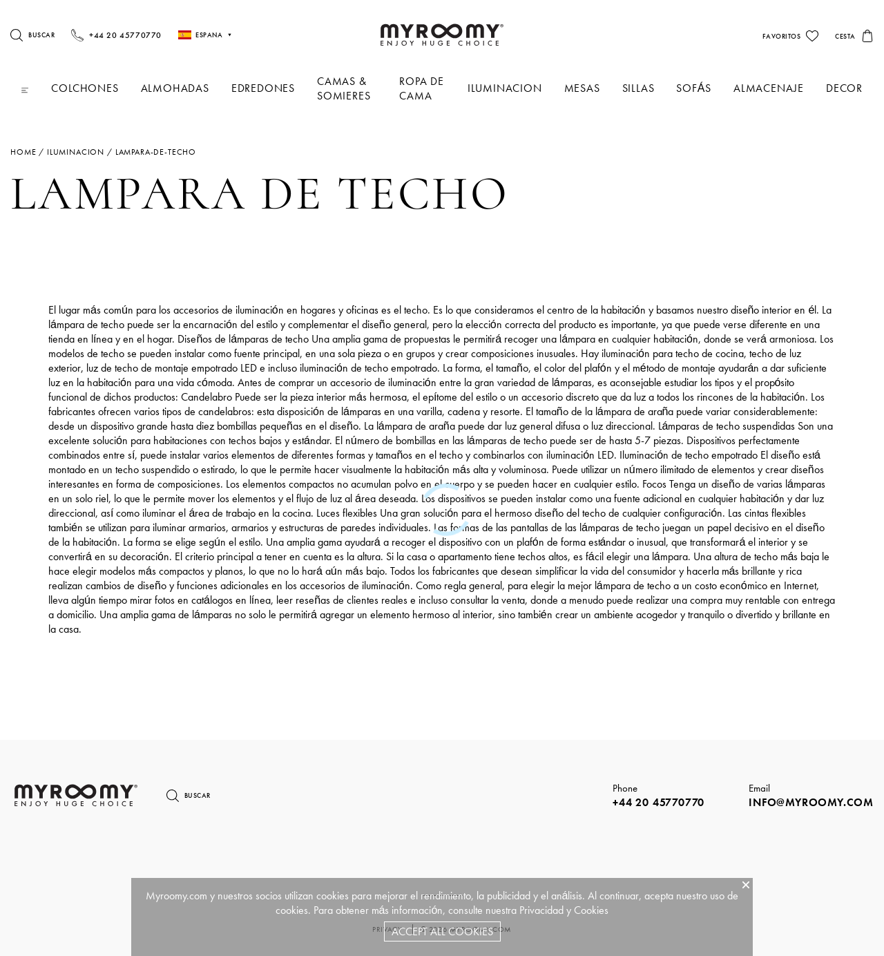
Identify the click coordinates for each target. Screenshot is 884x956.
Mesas (582, 88)
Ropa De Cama (421, 88)
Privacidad (541, 910)
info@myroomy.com (811, 802)
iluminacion (505, 88)
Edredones (263, 88)
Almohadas (175, 88)
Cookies (591, 910)
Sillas (638, 88)
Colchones (84, 88)
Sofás (693, 88)
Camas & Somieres (343, 88)
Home (23, 151)
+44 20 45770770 (658, 802)
